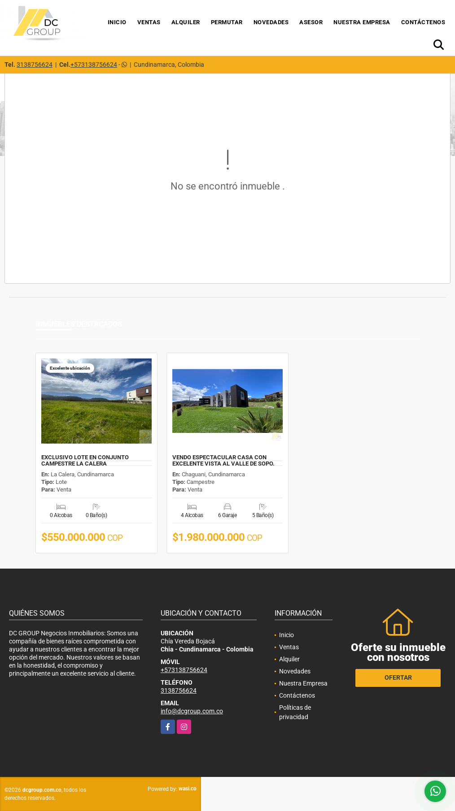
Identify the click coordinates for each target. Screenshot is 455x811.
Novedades (271, 22)
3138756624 (34, 64)
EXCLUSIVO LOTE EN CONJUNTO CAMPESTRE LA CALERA (85, 460)
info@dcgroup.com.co (192, 711)
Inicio (117, 22)
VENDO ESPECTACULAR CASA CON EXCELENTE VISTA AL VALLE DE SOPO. (223, 460)
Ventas (149, 22)
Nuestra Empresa (361, 22)
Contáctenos (423, 22)
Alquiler (185, 22)
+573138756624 (93, 64)
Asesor (311, 22)
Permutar (227, 22)
